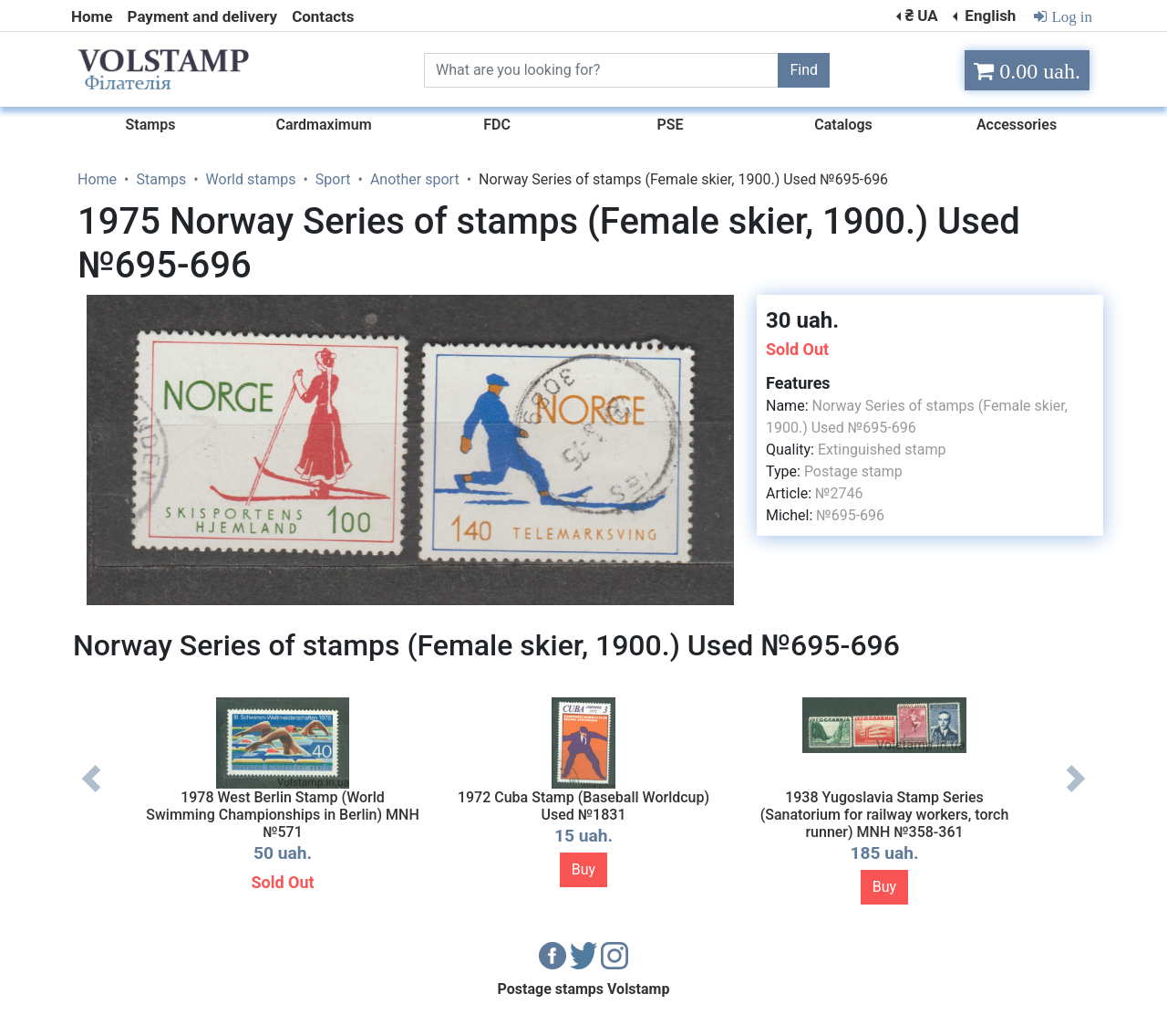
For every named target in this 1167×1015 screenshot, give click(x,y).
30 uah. (802, 320)
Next (1076, 792)
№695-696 (850, 515)
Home (92, 16)
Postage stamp (853, 471)
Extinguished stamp (881, 449)
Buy (583, 869)
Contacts (323, 16)
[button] (726, 311)
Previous (91, 792)
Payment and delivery (203, 16)
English (988, 15)
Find (804, 69)
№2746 (838, 493)
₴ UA (920, 15)
